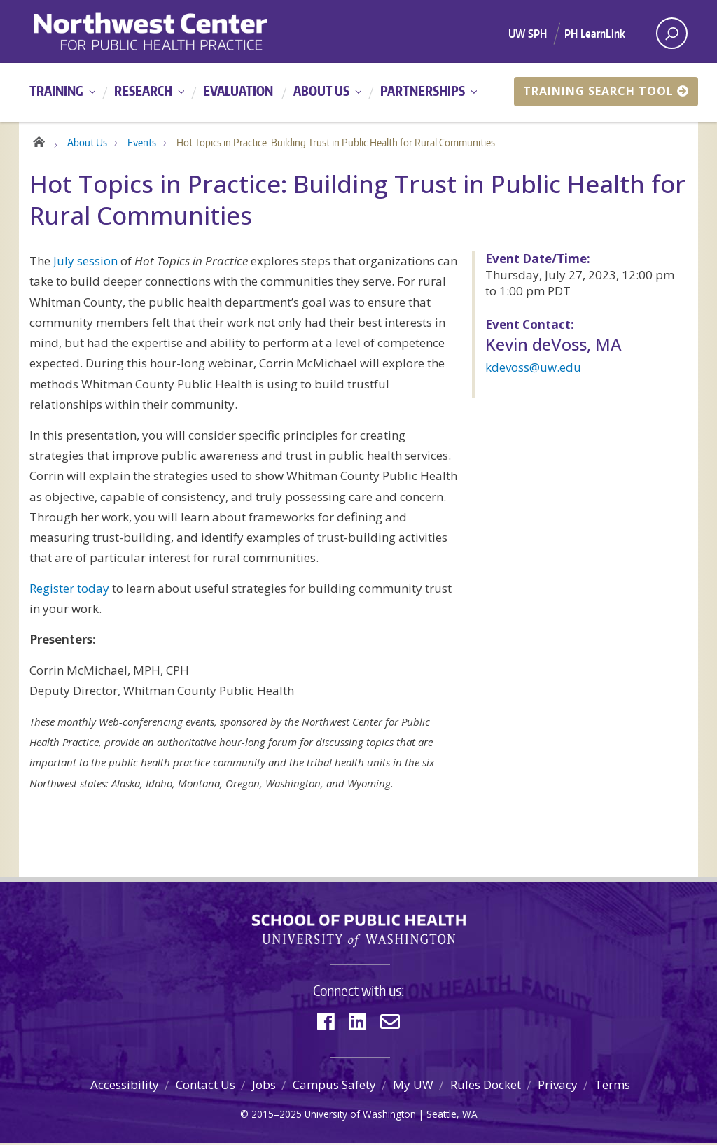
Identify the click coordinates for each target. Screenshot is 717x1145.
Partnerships (422, 91)
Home (38, 141)
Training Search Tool (606, 91)
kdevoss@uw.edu (533, 369)
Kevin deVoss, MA (553, 346)
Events (141, 144)
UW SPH (527, 34)
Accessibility (124, 1087)
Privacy (558, 1087)
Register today (69, 590)
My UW (413, 1087)
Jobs (264, 1087)
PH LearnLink (594, 34)
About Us (321, 91)
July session (85, 263)
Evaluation (238, 91)
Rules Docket (485, 1087)
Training (56, 91)
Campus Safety (334, 1087)
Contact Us (205, 1087)
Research (143, 91)
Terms (612, 1087)
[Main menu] (358, 92)
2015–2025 (276, 1115)
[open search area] (672, 33)
